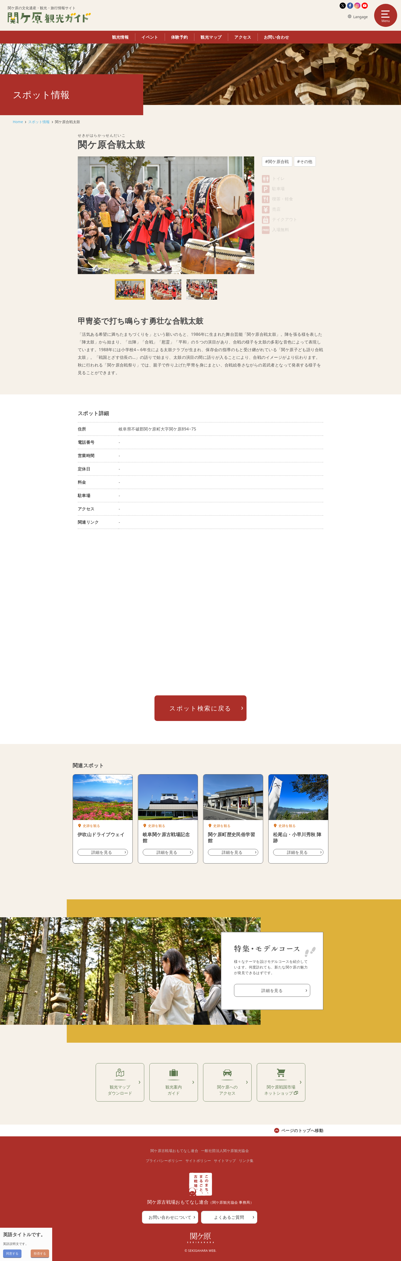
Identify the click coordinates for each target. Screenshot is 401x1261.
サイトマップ (225, 1160)
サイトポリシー (198, 1160)
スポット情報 (39, 121)
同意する (12, 1253)
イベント (149, 37)
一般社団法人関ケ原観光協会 (225, 1150)
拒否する (40, 1253)
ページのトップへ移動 (302, 1130)
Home (18, 121)
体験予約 (179, 37)
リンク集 (246, 1160)
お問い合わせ (276, 37)
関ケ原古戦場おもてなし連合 (174, 1150)
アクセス (242, 37)
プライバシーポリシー (164, 1160)
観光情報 (120, 37)
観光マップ (211, 37)
